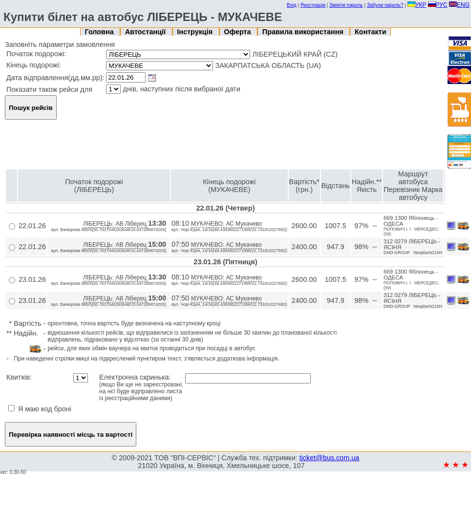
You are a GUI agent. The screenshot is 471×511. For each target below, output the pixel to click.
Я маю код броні (39, 409)
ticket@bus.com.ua (330, 458)
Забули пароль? (385, 5)
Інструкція (195, 32)
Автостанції (146, 32)
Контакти (370, 32)
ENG (459, 4)
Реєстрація (312, 5)
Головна (100, 32)
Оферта (238, 32)
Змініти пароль (346, 5)
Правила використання (303, 32)
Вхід (292, 5)
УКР (417, 4)
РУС (438, 4)
